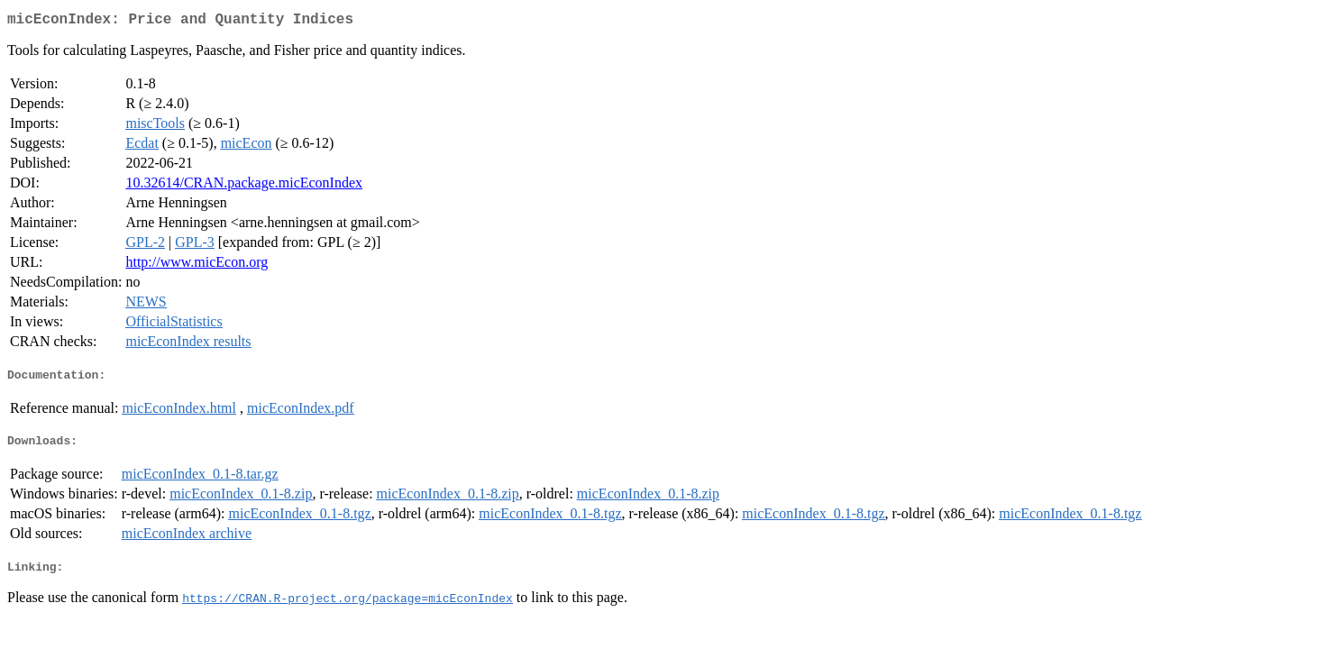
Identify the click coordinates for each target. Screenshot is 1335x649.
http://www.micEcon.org (196, 265)
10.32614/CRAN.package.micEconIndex (243, 186)
